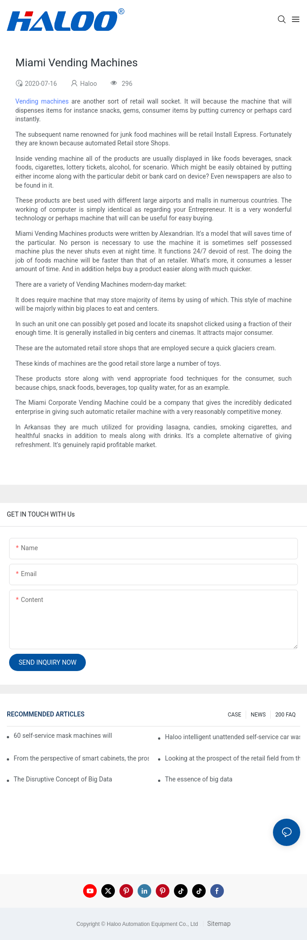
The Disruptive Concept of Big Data (63, 779)
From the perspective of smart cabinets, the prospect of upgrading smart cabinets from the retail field (81, 758)
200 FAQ (285, 714)
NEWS (258, 714)
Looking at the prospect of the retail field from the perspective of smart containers (232, 758)
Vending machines (42, 101)
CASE (234, 714)
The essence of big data (199, 779)
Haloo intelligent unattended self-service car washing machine (232, 737)
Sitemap (218, 923)
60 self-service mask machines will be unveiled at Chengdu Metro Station (63, 735)
